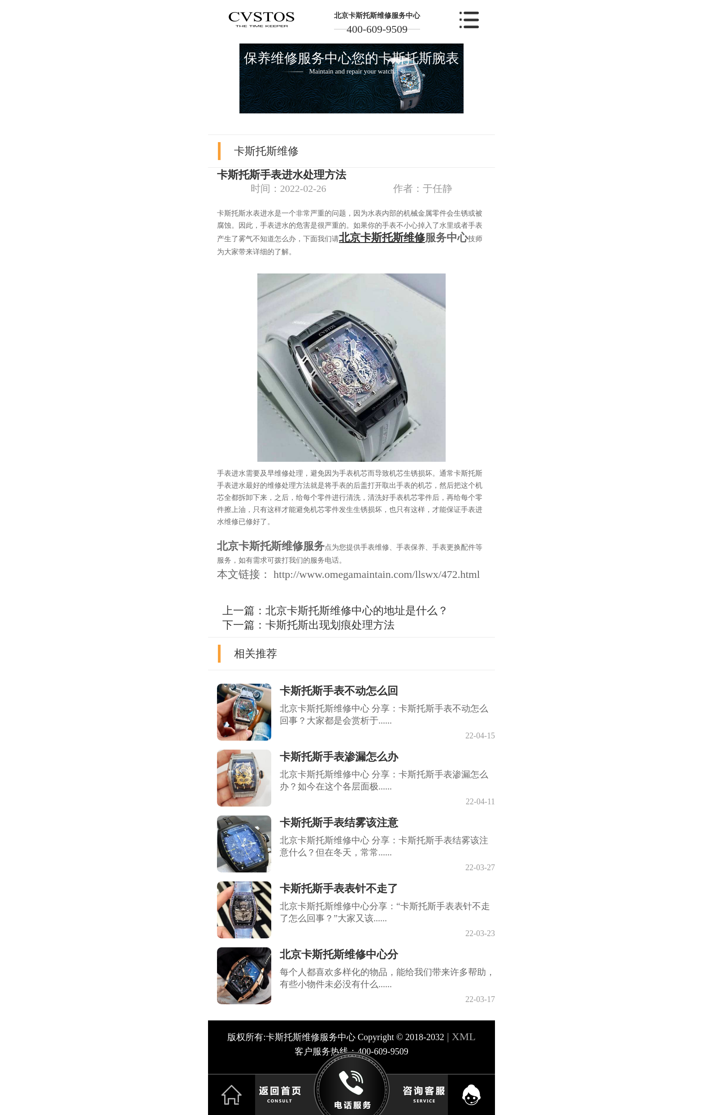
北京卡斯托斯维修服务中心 (377, 15)
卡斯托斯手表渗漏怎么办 (339, 757)
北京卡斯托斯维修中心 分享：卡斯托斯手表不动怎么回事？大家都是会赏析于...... (384, 714)
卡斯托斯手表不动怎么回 (339, 691)
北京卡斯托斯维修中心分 (339, 954)
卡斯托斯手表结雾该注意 (339, 823)
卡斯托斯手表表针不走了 (339, 888)
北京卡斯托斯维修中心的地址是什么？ (356, 610)
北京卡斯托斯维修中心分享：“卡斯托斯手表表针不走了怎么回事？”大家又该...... (385, 912)
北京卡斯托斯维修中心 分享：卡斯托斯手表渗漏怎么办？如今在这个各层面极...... (384, 780)
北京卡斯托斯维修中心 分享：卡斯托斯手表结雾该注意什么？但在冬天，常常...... (384, 846)
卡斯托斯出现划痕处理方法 (330, 625)
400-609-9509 (377, 29)
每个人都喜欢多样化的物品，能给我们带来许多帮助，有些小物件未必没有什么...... (387, 978)
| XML (460, 1036)
